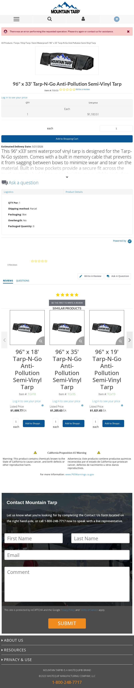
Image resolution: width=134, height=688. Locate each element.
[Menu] (16, 19)
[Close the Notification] (128, 31)
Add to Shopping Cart (67, 138)
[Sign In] (83, 19)
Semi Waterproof (40, 43)
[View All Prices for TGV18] (42, 405)
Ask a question (23, 182)
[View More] (67, 177)
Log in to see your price (14, 97)
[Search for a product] (50, 19)
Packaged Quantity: (20, 226)
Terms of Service (89, 610)
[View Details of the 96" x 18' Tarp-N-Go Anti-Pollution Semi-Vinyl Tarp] (27, 327)
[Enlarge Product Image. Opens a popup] (40, 340)
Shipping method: (18, 208)
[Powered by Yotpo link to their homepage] (123, 241)
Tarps (16, 43)
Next (130, 340)
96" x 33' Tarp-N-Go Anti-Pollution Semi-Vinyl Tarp (72, 43)
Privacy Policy (68, 610)
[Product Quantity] (116, 128)
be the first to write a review (67, 302)
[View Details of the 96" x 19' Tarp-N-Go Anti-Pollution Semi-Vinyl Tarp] (107, 327)
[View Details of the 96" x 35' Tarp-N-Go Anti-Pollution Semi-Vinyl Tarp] (67, 327)
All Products (6, 43)
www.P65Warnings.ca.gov (79, 474)
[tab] (67, 214)
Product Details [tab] (74, 191)
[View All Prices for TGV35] (82, 405)
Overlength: (15, 220)
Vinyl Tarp (25, 43)
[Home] (67, 7)
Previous (4, 340)
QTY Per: (13, 202)
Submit (67, 623)
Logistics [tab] (8, 191)
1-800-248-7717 (67, 682)
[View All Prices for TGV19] (122, 405)
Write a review (83, 89)
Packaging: (15, 214)
